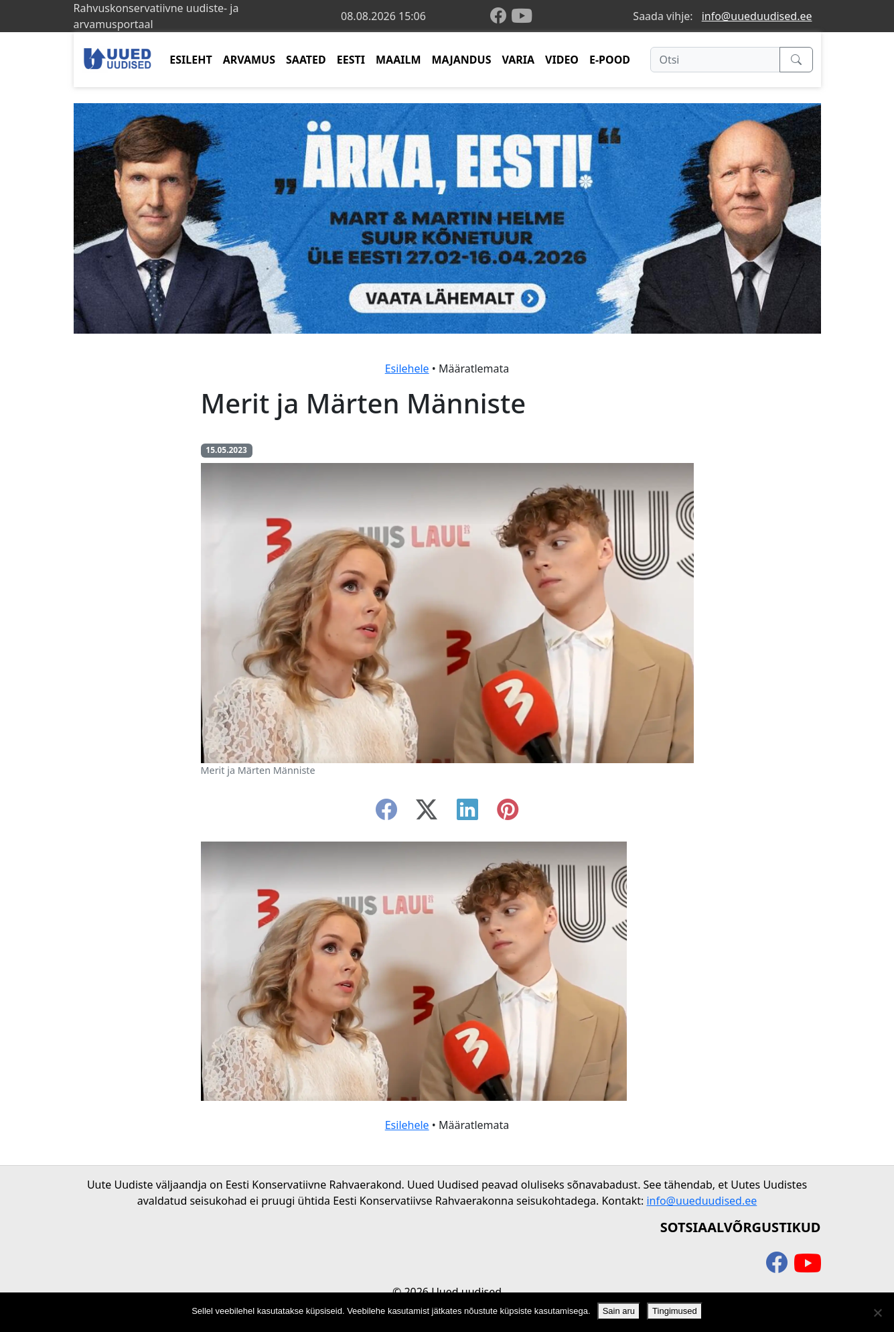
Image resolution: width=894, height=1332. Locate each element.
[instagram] (507, 813)
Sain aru (619, 1311)
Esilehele (407, 368)
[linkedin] (467, 813)
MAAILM (398, 59)
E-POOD (609, 59)
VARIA (518, 59)
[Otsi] (714, 59)
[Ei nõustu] (877, 1312)
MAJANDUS (461, 59)
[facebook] (501, 16)
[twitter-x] (426, 813)
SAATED (306, 59)
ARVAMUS (249, 59)
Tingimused (674, 1311)
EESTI (351, 59)
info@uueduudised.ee (757, 16)
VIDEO (562, 59)
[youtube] (522, 16)
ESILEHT (190, 59)
